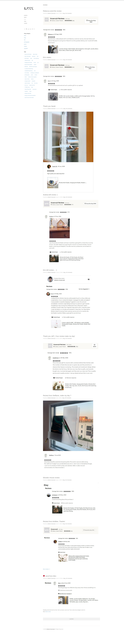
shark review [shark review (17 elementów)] (27, 78)
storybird (26, 48)
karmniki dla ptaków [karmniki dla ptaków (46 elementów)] (28, 64)
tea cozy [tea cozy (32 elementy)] (26, 85)
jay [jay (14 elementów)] (38, 62)
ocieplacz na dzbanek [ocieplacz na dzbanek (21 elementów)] (35, 72)
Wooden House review (51, 478)
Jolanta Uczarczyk (51, 13)
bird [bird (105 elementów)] (37, 56)
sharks (25, 46)
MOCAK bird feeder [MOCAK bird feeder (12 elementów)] (33, 66)
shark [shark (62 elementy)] (26, 76)
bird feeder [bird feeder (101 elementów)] (27, 58)
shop (25, 21)
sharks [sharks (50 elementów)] (32, 78)
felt (24, 39)
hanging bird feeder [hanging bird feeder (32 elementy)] (28, 62)
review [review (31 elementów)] (36, 74)
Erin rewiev (47, 57)
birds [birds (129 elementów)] (31, 58)
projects (25, 15)
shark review (48, 611)
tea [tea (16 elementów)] (32, 83)
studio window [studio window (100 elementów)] (27, 83)
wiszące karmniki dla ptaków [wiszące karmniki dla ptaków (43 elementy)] (30, 95)
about (25, 17)
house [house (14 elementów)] (35, 62)
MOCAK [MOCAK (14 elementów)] (26, 66)
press (25, 44)
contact (25, 23)
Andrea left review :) (50, 195)
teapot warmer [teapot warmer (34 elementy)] (32, 85)
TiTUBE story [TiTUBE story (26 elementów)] (27, 87)
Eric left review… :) (50, 270)
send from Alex (49, 576)
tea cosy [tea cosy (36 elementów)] (35, 83)
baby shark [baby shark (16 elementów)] (35, 54)
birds (25, 35)
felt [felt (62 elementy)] (32, 60)
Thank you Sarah (49, 106)
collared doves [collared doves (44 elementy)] (27, 60)
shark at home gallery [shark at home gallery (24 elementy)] (32, 76)
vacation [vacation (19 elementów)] (26, 91)
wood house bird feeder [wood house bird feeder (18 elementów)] (29, 97)
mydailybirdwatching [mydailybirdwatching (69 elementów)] (28, 70)
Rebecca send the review (52, 11)
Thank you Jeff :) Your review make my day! (59, 336)
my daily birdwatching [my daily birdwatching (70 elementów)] (29, 68)
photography (26, 42)
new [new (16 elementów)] (35, 70)
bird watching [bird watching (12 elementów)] (36, 58)
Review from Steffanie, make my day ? (57, 395)
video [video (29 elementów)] (30, 91)
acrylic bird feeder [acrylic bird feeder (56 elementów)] (28, 54)
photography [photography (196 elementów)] (27, 74)
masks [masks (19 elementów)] (35, 64)
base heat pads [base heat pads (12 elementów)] (28, 56)
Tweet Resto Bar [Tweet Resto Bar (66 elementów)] (28, 89)
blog (25, 19)
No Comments (69, 13)
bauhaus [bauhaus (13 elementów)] (33, 56)
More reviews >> (70, 548)
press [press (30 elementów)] (32, 74)
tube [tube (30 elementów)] (32, 87)
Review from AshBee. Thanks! (54, 521)
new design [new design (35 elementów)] (27, 72)
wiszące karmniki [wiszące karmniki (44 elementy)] (28, 93)
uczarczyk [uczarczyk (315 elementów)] (34, 89)
